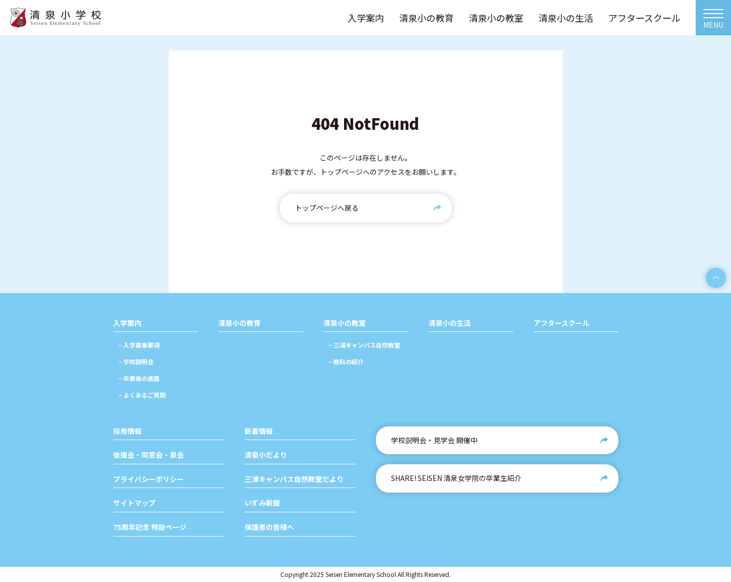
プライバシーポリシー (148, 479)
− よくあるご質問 (142, 395)
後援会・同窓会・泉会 (148, 455)
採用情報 (127, 431)
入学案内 (127, 323)
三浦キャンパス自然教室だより (294, 479)
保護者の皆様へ (269, 527)
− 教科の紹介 (346, 361)
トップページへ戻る (327, 208)
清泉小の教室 (344, 323)
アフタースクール (561, 323)
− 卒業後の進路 (139, 378)
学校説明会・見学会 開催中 (434, 440)
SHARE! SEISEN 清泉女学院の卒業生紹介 (456, 478)
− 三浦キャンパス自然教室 (364, 345)
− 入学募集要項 (139, 345)
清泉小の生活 (449, 323)
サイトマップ (134, 503)
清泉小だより (266, 455)
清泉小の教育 (239, 323)
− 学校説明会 (136, 361)
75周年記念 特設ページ (149, 527)
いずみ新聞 (262, 503)
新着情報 (259, 431)
